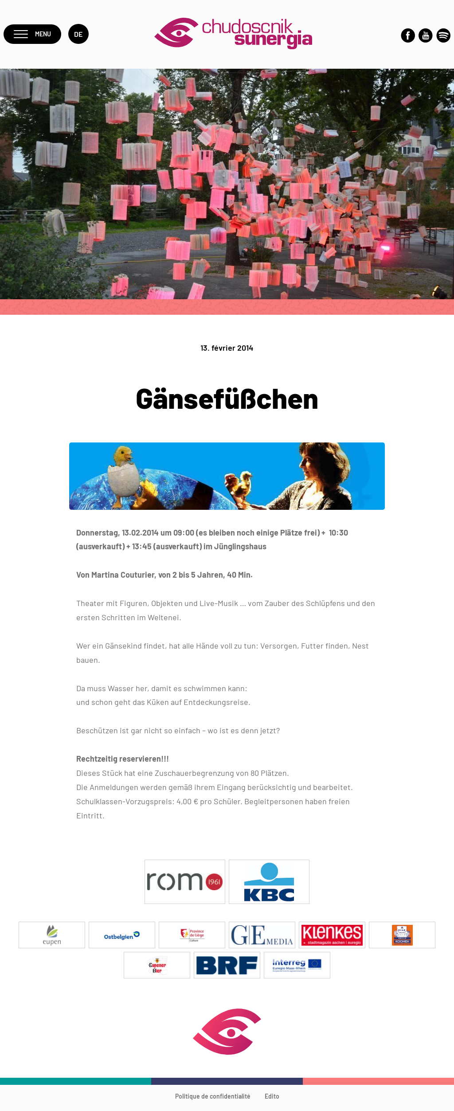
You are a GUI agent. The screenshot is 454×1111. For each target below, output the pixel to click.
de (81, 36)
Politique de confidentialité (212, 1100)
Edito (272, 1100)
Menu (34, 36)
